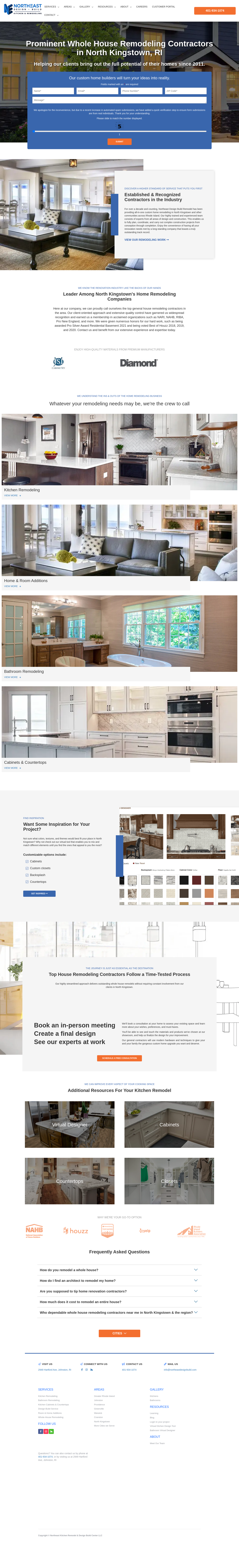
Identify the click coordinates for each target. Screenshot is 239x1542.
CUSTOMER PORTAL (163, 6)
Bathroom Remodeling (49, 1400)
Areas (69, 7)
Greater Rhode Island (104, 1396)
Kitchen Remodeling (47, 1396)
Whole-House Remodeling (50, 1417)
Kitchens (154, 1396)
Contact (51, 15)
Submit (119, 141)
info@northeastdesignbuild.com (180, 1369)
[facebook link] (82, 1369)
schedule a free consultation (119, 1058)
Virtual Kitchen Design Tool (163, 1426)
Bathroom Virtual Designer (162, 1430)
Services (51, 7)
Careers (142, 6)
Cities (119, 1333)
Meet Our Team (157, 1443)
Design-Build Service (48, 1409)
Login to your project (159, 1422)
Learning (154, 1413)
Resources (107, 7)
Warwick (98, 1413)
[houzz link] (92, 1369)
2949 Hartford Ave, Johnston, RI (54, 1369)
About (126, 7)
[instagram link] (86, 1369)
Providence (99, 1404)
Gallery (86, 7)
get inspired (39, 893)
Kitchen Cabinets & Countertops (53, 1404)
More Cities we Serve (104, 1425)
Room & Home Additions (50, 1413)
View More (12, 495)
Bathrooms (155, 1400)
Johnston (98, 1400)
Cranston (98, 1417)
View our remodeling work (146, 239)
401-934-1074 (215, 10)
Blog (152, 1417)
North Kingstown (102, 1421)
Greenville (99, 1409)
